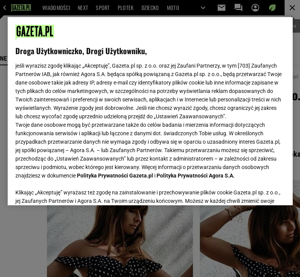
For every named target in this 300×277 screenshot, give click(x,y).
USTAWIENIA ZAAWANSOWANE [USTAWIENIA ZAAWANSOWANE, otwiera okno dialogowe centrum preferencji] (65, 190)
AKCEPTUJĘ (258, 190)
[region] (150, 111)
